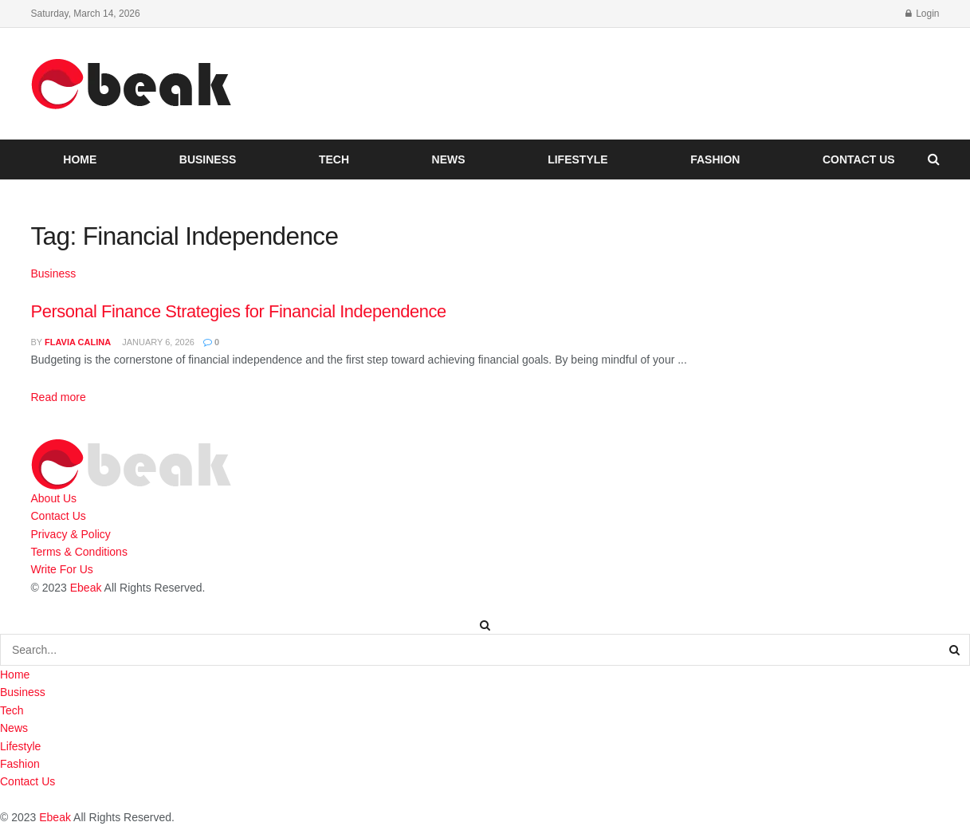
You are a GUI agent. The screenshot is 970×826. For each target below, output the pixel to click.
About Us (54, 498)
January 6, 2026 (157, 342)
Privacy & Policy (71, 534)
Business (208, 159)
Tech (334, 159)
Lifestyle (577, 159)
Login (922, 13)
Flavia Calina (78, 342)
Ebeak (86, 587)
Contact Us (859, 159)
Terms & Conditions (79, 551)
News (448, 159)
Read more (58, 397)
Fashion (715, 159)
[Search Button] (955, 650)
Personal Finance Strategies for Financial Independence (238, 311)
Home (79, 159)
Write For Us (62, 569)
